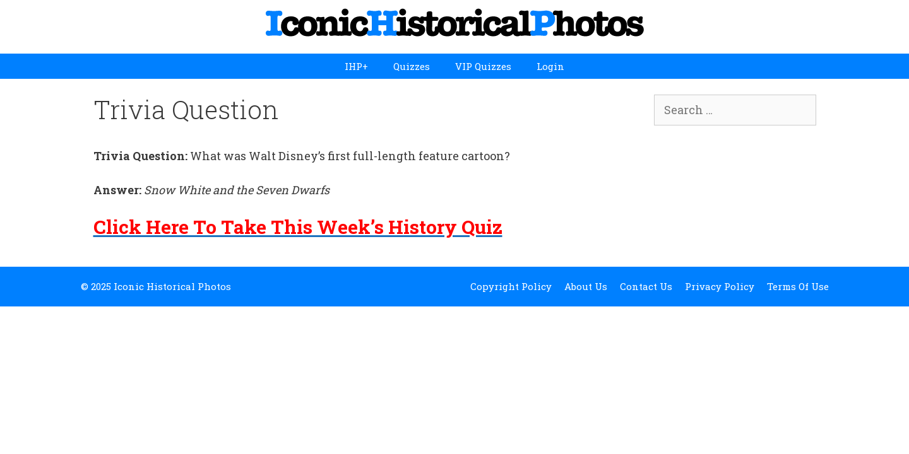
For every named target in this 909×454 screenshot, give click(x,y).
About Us (585, 286)
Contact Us (646, 286)
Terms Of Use (798, 286)
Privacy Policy (719, 286)
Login (550, 66)
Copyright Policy (511, 286)
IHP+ (356, 66)
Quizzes (411, 66)
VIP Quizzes (483, 66)
